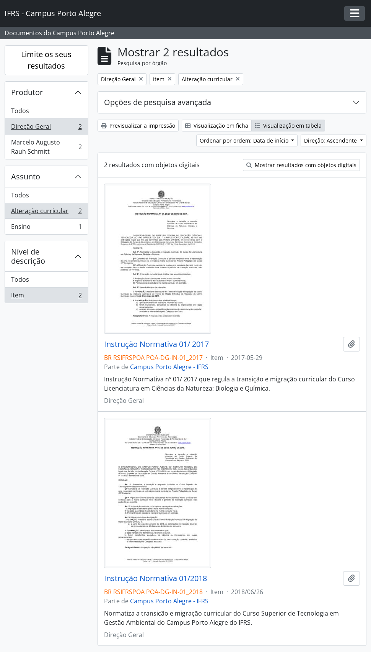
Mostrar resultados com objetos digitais (301, 165)
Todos (20, 111)
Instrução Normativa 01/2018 (155, 578)
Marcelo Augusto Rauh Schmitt (46, 147)
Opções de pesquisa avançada (157, 102)
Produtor (27, 92)
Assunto (25, 176)
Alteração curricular (46, 212)
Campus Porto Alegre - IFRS (169, 367)
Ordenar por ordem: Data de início (245, 140)
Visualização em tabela (288, 125)
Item (46, 297)
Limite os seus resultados (46, 60)
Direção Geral (46, 128)
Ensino (46, 228)
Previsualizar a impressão (138, 125)
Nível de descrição (28, 256)
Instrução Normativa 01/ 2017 (156, 344)
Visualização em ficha (216, 125)
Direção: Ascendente (331, 140)
